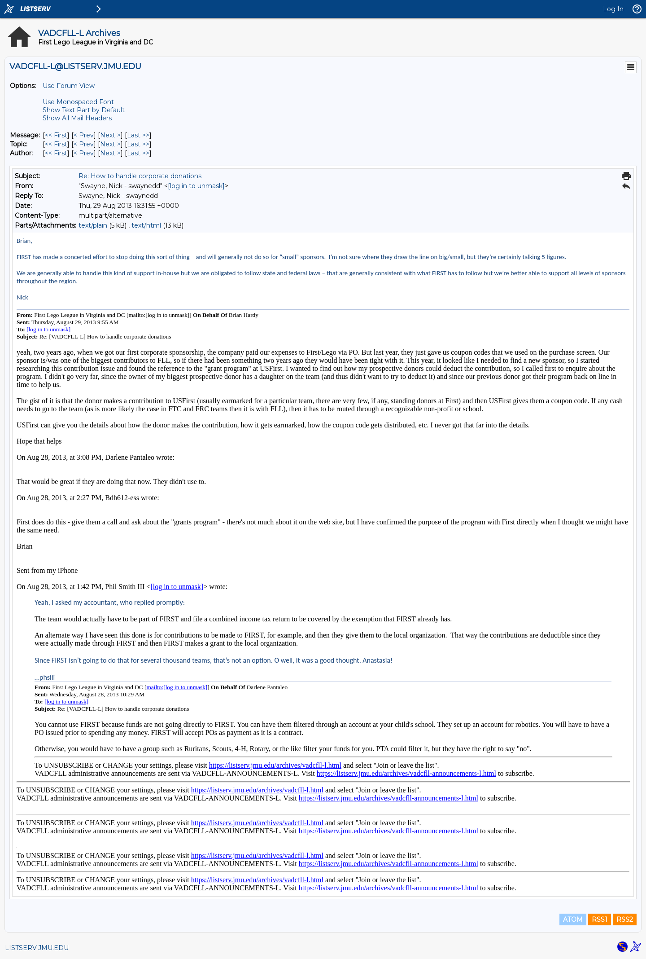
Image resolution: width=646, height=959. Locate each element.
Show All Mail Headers (77, 118)
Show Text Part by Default (84, 110)
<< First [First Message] (56, 135)
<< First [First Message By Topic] (56, 144)
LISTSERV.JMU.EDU (37, 948)
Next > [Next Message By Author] (110, 153)
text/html (146, 225)
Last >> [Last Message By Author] (138, 153)
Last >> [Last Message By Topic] (138, 144)
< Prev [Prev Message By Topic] (84, 144)
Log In (613, 9)
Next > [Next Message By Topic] (110, 144)
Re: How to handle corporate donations (140, 176)
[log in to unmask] (196, 186)
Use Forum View (69, 86)
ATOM (573, 919)
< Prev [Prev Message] (84, 135)
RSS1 (599, 919)
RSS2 (624, 919)
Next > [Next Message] (110, 135)
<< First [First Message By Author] (56, 153)
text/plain (93, 225)
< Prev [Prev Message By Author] (84, 153)
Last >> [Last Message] (138, 135)
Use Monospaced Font (78, 102)
